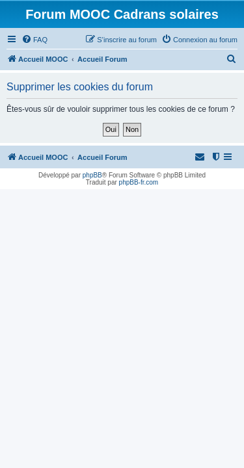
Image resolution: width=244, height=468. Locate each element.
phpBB (92, 175)
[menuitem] (34, 39)
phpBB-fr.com (139, 182)
